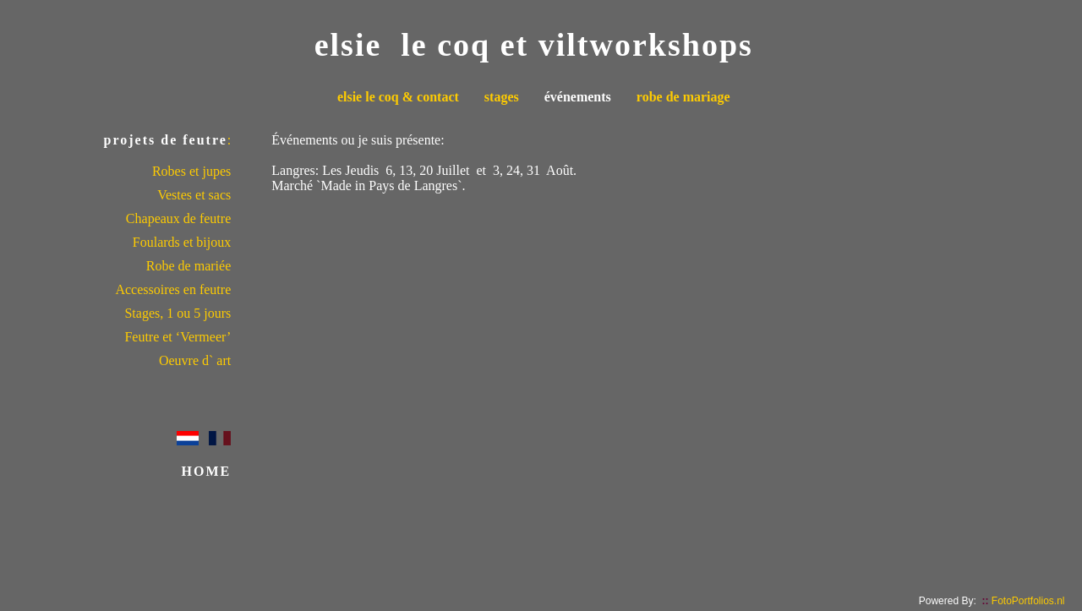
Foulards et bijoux (182, 242)
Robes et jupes (191, 171)
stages (501, 97)
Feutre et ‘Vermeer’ (177, 337)
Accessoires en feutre (173, 289)
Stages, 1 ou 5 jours (177, 313)
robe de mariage (683, 97)
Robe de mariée (188, 266)
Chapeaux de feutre (178, 218)
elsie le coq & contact (398, 97)
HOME (207, 471)
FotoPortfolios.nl (1022, 601)
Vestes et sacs (194, 195)
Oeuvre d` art (195, 360)
